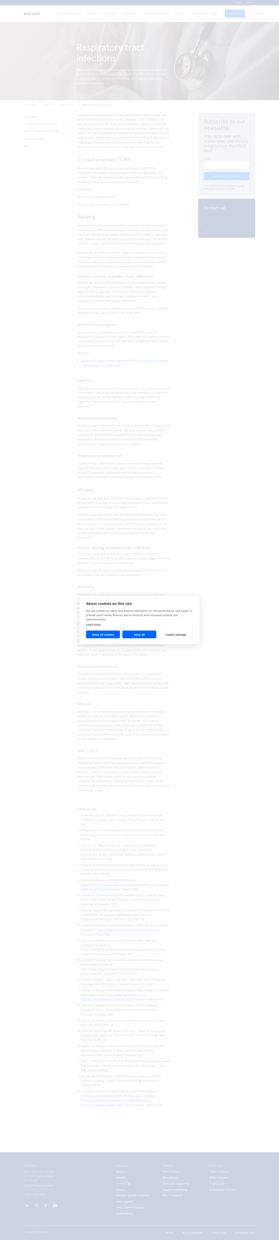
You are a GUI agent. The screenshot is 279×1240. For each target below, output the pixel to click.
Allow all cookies (103, 634)
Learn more (93, 624)
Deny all (139, 634)
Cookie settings (175, 634)
